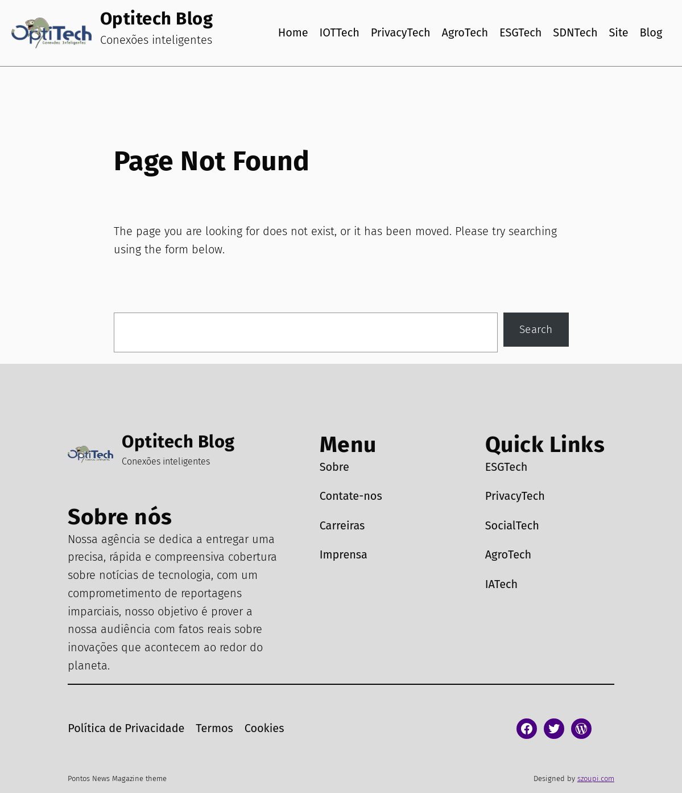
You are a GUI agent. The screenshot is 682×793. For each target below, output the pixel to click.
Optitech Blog (156, 18)
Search (536, 329)
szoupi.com (595, 778)
